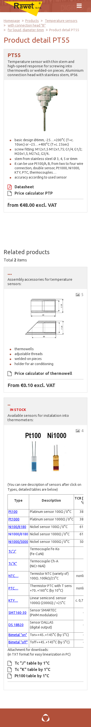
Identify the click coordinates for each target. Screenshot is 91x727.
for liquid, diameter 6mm (26, 30)
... (10, 273)
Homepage (12, 21)
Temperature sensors (61, 21)
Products (32, 21)
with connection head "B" (27, 25)
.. (9, 403)
